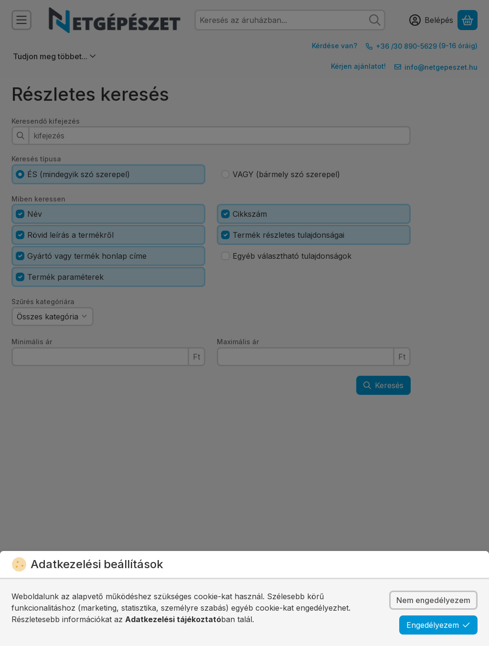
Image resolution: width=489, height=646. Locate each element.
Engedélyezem (438, 625)
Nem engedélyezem (433, 600)
